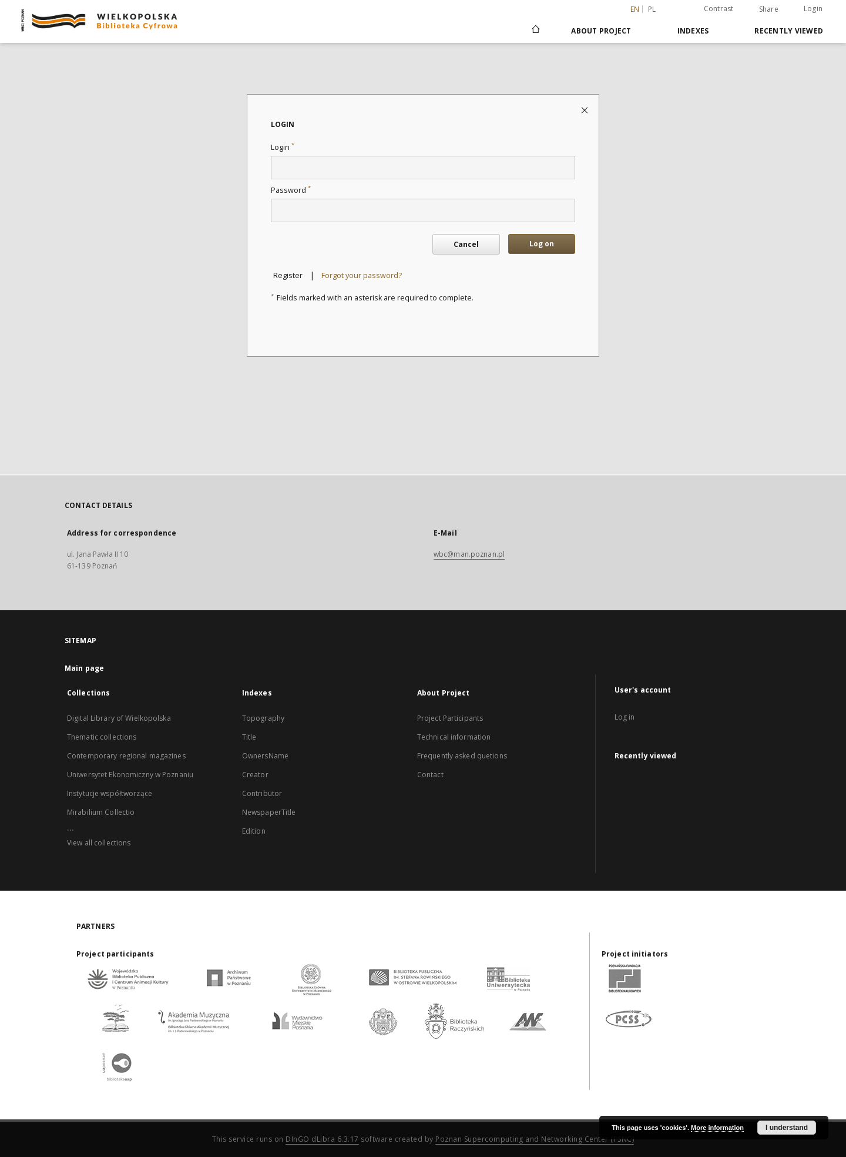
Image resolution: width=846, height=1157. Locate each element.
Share (768, 9)
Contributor (262, 793)
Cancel (466, 244)
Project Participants (450, 718)
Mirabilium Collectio (101, 812)
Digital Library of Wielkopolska (119, 718)
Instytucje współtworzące (109, 793)
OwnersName (265, 756)
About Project (601, 31)
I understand (787, 1127)
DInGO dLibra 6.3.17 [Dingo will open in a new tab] (322, 1139)
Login (813, 9)
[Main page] (535, 31)
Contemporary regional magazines (126, 756)
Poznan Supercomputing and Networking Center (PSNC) (534, 1139)
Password (291, 190)
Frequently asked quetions (462, 756)
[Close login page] (585, 109)
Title (249, 737)
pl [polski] (652, 9)
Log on (541, 244)
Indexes (693, 31)
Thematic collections (101, 737)
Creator (255, 775)
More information (717, 1127)
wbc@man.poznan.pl (469, 554)
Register (288, 275)
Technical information (454, 737)
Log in (625, 717)
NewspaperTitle (269, 812)
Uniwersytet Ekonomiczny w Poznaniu (130, 775)
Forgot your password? (361, 275)
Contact (430, 775)
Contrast (719, 9)
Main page (84, 668)
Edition (254, 831)
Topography (263, 718)
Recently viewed (788, 31)
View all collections (98, 843)
